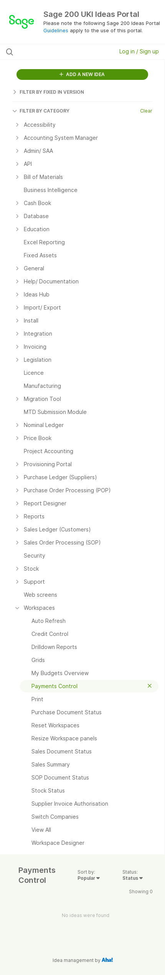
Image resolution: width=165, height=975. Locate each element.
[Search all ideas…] (51, 51)
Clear (146, 111)
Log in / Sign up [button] (139, 51)
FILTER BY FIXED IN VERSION (48, 92)
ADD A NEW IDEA (82, 74)
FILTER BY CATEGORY (40, 111)
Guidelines (55, 30)
